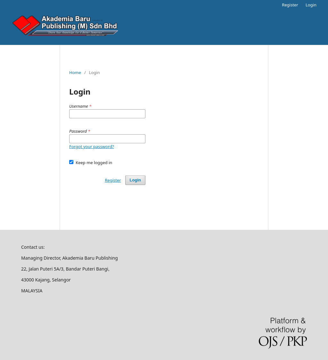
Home (75, 72)
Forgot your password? (91, 146)
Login (311, 5)
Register (290, 5)
